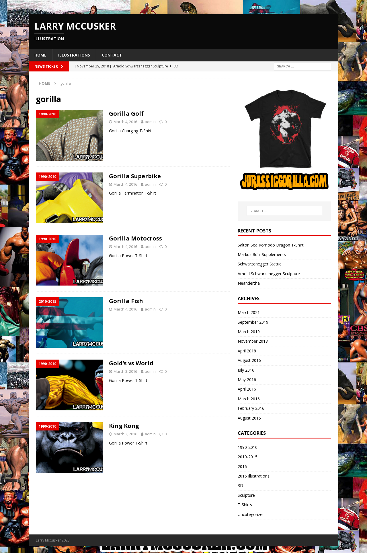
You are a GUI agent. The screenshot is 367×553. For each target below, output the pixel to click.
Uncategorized (251, 514)
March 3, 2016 (125, 371)
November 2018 (253, 341)
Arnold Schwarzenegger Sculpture (269, 273)
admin (150, 121)
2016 (242, 466)
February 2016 (251, 408)
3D (240, 485)
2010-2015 (247, 456)
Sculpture (246, 495)
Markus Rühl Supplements (262, 254)
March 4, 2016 (125, 121)
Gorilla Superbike (135, 176)
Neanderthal (249, 283)
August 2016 (249, 360)
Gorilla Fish (126, 301)
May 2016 (247, 379)
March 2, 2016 (125, 433)
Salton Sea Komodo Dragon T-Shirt (271, 245)
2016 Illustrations (254, 476)
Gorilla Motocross (135, 238)
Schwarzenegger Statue (260, 264)
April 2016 (247, 389)
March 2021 (249, 312)
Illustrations (74, 55)
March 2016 (249, 398)
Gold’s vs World (131, 363)
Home (40, 55)
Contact (112, 55)
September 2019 (253, 322)
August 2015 (249, 418)
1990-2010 (247, 447)
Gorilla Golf (126, 113)
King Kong (124, 426)
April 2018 (247, 351)
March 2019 (249, 331)
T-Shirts (245, 504)
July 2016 (246, 370)
